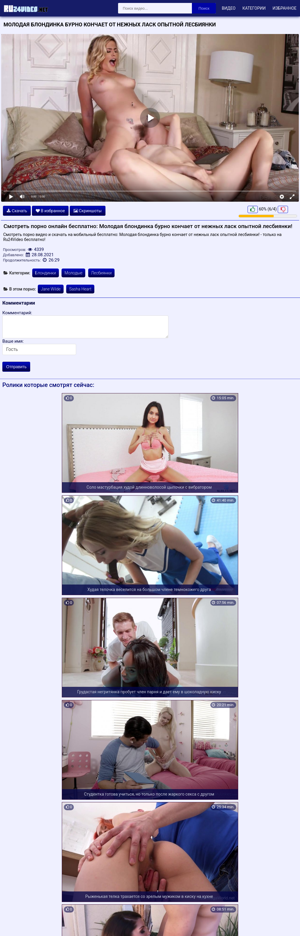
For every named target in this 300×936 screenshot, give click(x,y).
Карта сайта (13, 925)
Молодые (73, 273)
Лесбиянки (101, 273)
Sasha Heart (80, 289)
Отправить (16, 366)
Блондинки (45, 273)
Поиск (204, 8)
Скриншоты (88, 210)
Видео (229, 8)
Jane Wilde (50, 289)
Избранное (284, 8)
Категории (253, 8)
